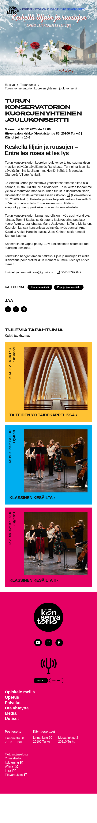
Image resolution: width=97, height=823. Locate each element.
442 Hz (56, 681)
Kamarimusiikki (40, 287)
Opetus (12, 698)
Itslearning (12, 763)
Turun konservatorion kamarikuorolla (30, 215)
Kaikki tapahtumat (17, 335)
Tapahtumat (28, 84)
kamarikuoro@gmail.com (38, 272)
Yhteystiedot (13, 759)
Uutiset (12, 719)
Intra (8, 771)
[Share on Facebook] (8, 309)
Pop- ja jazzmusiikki (68, 287)
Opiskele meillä (20, 693)
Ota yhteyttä (17, 708)
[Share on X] (24, 309)
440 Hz (41, 681)
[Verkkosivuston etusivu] (12, 10)
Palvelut (13, 703)
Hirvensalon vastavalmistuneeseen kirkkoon (35, 195)
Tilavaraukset (14, 775)
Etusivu (10, 84)
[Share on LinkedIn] (16, 309)
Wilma (9, 767)
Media (11, 714)
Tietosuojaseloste (16, 755)
